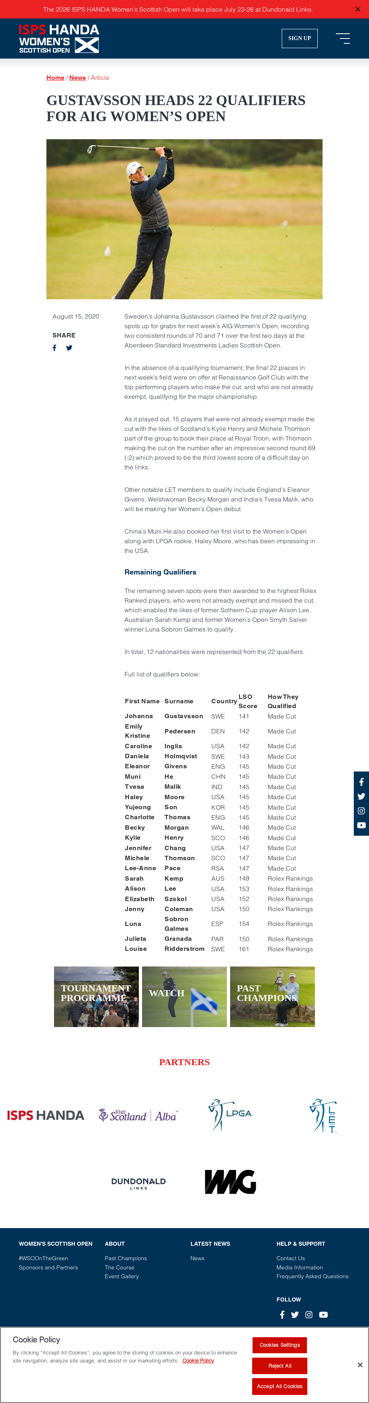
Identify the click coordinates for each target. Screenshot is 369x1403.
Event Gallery (122, 1276)
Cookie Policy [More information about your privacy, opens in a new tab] (198, 1366)
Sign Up (300, 38)
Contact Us (291, 1258)
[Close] (360, 1371)
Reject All (280, 1371)
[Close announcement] (358, 9)
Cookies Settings (280, 1351)
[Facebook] (282, 1314)
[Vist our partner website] (46, 1115)
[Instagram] (309, 1314)
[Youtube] (323, 1314)
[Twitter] (295, 1314)
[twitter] (69, 347)
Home (55, 77)
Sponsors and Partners (48, 1267)
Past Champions (126, 1258)
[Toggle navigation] (343, 38)
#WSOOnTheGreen (43, 1258)
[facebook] (54, 347)
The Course (119, 1267)
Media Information (300, 1267)
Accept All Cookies (280, 1392)
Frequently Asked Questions (313, 1276)
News (77, 77)
